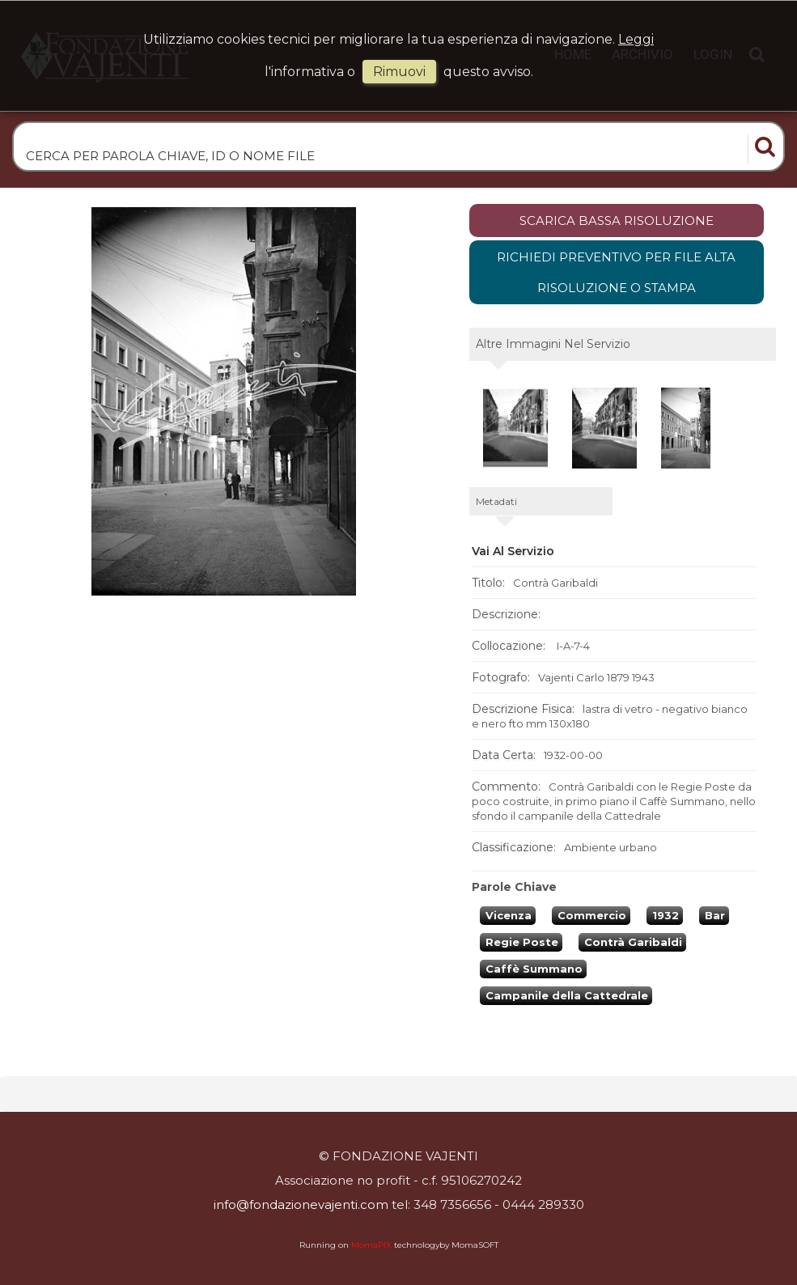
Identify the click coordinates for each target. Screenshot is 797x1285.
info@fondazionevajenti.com (301, 1204)
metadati (496, 501)
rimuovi (399, 71)
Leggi (636, 39)
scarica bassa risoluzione (616, 220)
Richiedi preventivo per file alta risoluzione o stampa (616, 272)
